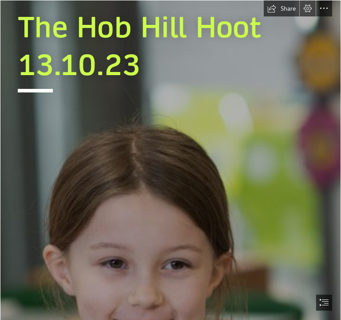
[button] (281, 8)
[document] (170, 160)
